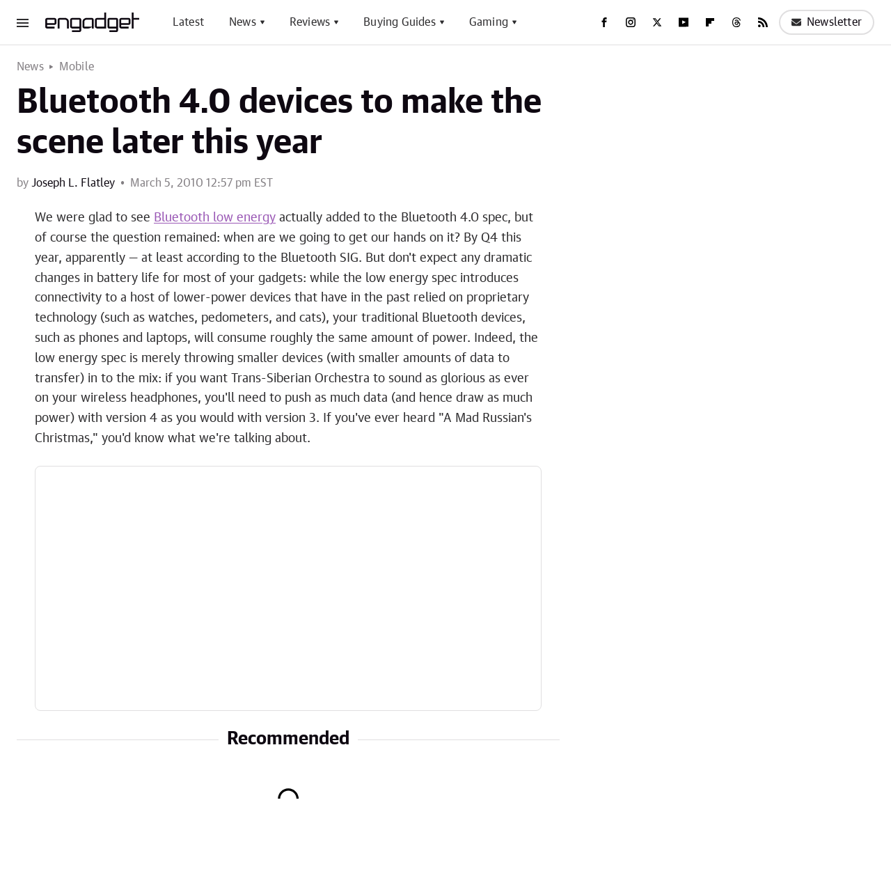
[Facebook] (604, 22)
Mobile (76, 66)
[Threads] (736, 22)
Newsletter (826, 22)
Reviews (310, 22)
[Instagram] (630, 22)
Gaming (488, 22)
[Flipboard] (710, 22)
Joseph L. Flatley (73, 183)
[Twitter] (657, 22)
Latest (188, 22)
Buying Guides (399, 22)
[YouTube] (683, 22)
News (242, 22)
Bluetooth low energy (215, 218)
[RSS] (762, 22)
